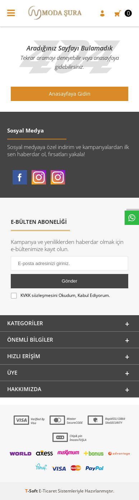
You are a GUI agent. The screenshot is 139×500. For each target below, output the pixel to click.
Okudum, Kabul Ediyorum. (60, 295)
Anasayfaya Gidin (70, 93)
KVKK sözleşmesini (38, 295)
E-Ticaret (48, 491)
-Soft (32, 491)
